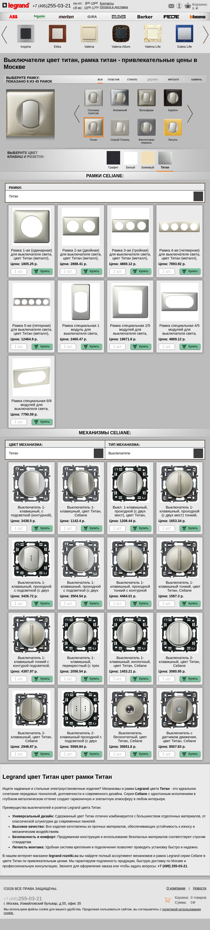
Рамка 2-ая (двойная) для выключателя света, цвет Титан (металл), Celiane (81, 256)
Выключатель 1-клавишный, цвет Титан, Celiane (81, 511)
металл (173, 79)
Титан (93, 139)
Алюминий (120, 110)
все (100, 79)
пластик (113, 79)
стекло (132, 79)
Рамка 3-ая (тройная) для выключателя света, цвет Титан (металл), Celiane (130, 256)
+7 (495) (51, 6)
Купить (42, 271)
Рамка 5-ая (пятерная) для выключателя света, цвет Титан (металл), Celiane (31, 331)
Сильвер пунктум (93, 112)
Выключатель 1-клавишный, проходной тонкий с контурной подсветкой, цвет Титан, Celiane (130, 590)
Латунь (173, 139)
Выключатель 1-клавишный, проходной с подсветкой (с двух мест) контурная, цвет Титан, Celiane (81, 590)
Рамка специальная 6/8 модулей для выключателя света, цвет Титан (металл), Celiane (31, 409)
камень (196, 79)
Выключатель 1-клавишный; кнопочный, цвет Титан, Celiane (130, 662)
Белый (130, 167)
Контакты (107, 3)
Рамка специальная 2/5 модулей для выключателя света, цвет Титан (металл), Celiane (130, 333)
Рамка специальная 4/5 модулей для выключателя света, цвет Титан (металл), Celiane (179, 333)
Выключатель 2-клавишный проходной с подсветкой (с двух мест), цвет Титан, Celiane (81, 741)
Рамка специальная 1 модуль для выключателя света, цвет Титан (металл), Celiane (80, 333)
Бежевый (148, 167)
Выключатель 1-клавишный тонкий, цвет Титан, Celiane (179, 586)
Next (206, 35)
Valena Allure (121, 46)
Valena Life (153, 46)
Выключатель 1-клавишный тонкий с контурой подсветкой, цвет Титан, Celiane (31, 664)
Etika (57, 46)
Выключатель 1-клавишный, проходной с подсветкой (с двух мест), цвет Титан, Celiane (31, 590)
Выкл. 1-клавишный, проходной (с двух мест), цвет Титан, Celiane (130, 513)
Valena (89, 46)
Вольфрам (146, 110)
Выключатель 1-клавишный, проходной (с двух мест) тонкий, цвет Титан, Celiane (179, 513)
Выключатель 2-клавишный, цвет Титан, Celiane (179, 662)
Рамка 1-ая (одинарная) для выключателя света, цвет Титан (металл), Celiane (31, 256)
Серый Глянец (120, 139)
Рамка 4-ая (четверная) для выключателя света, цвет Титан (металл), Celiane (179, 256)
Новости (199, 888)
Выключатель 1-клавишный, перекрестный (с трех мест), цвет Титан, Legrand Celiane (80, 665)
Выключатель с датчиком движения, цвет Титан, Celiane (179, 737)
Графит (113, 167)
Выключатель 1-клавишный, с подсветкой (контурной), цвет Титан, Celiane (31, 513)
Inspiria (26, 46)
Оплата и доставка (114, 7)
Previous (4, 35)
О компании (175, 888)
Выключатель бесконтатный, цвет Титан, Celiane (130, 737)
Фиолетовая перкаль (146, 141)
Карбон (173, 110)
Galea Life (184, 46)
